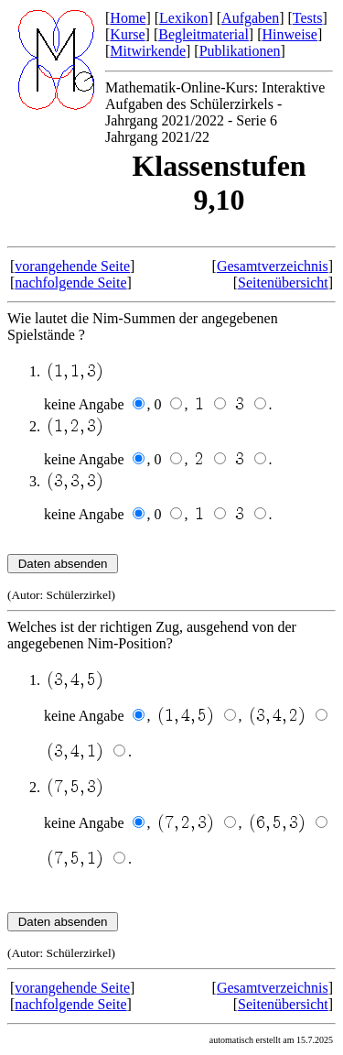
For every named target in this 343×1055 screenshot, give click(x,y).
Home (127, 18)
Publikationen (240, 51)
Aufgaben (250, 18)
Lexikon (183, 18)
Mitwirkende (148, 51)
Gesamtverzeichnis (272, 266)
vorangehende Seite (72, 266)
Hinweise (289, 34)
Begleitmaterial (203, 34)
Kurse (127, 34)
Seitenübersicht (283, 282)
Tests (308, 18)
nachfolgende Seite (70, 282)
